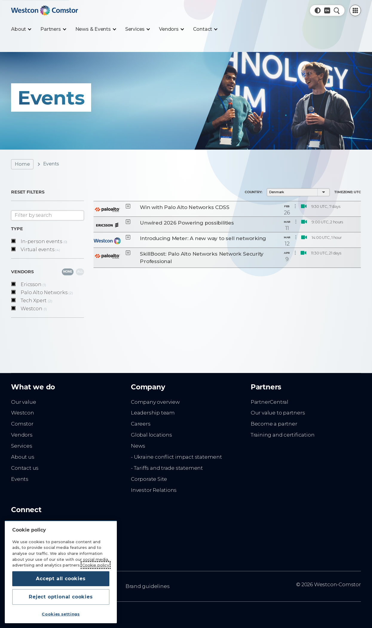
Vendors (22, 435)
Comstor (22, 424)
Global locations (151, 435)
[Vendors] (171, 29)
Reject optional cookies (61, 597)
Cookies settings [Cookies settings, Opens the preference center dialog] (61, 614)
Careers (141, 424)
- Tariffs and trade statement (167, 468)
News (138, 446)
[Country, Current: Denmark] (327, 10)
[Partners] (52, 29)
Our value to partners (278, 413)
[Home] (44, 10)
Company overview (155, 402)
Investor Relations (154, 490)
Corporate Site (149, 479)
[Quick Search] (337, 10)
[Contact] (205, 29)
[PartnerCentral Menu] (355, 10)
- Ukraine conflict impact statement (176, 457)
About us (22, 457)
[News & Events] (95, 29)
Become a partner (274, 424)
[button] (318, 10)
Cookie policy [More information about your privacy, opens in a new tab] (95, 565)
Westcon (22, 413)
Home (22, 164)
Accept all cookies (60, 578)
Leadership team (153, 413)
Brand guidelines (147, 586)
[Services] (137, 29)
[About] (21, 29)
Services (21, 446)
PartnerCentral (269, 402)
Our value (23, 402)
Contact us (25, 468)
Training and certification (282, 435)
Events (19, 479)
